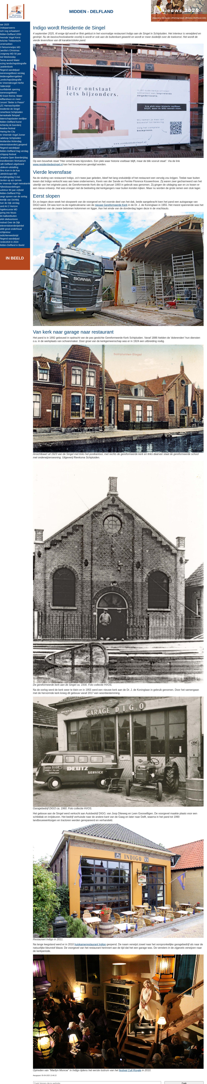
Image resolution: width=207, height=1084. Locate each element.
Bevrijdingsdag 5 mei (11, 177)
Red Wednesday (9, 57)
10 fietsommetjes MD (11, 47)
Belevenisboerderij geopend (15, 144)
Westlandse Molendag (12, 141)
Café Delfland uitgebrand (13, 164)
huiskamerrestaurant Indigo (92, 937)
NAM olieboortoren (10, 219)
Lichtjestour (7, 232)
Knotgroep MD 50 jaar (12, 53)
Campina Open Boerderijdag (15, 157)
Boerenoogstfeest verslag (14, 73)
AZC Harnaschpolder (11, 105)
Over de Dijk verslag (11, 203)
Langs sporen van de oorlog (15, 196)
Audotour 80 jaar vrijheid (13, 190)
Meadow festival (9, 128)
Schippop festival (9, 154)
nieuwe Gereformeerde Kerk (113, 207)
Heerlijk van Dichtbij (11, 199)
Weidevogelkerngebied (12, 76)
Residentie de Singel (11, 109)
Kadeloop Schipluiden (12, 138)
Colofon (68, 1078)
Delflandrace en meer (12, 99)
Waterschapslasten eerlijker (15, 118)
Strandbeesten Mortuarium (14, 160)
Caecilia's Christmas (11, 50)
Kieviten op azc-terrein (12, 180)
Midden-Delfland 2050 (12, 34)
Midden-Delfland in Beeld (14, 245)
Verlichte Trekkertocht (12, 40)
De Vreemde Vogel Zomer (14, 135)
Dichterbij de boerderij (12, 125)
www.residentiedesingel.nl (50, 162)
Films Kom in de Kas (11, 170)
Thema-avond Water (11, 60)
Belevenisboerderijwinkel (13, 225)
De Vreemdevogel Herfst (13, 83)
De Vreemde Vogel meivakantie (17, 183)
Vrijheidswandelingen (12, 186)
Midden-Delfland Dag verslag (16, 151)
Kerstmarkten (8, 44)
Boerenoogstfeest (10, 92)
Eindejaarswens (9, 27)
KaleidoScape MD (10, 173)
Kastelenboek (8, 66)
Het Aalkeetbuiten (10, 216)
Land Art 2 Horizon (10, 206)
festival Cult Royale (132, 1061)
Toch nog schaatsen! (11, 31)
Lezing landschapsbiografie (15, 63)
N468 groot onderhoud (12, 229)
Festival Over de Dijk (11, 222)
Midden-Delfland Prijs (12, 193)
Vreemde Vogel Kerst (12, 37)
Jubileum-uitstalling (11, 167)
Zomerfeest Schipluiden (13, 112)
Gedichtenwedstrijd (11, 235)
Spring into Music (10, 212)
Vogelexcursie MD (10, 209)
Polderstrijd (7, 86)
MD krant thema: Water (13, 96)
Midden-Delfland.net (49, 1078)
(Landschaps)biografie (12, 79)
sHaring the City (9, 131)
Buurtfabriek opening (11, 89)
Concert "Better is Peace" (14, 102)
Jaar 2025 (6, 24)
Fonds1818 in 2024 (11, 242)
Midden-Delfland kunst (12, 122)
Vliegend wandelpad (11, 70)
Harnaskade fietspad (11, 115)
